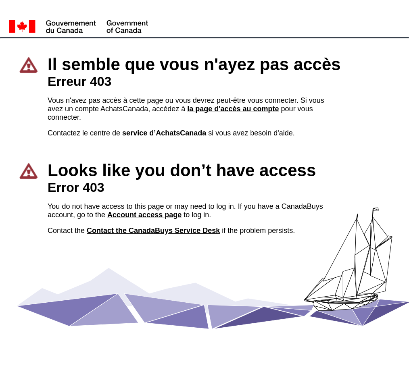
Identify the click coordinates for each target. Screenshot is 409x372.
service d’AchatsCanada (164, 133)
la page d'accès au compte (233, 109)
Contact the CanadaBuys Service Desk (153, 231)
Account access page (144, 215)
